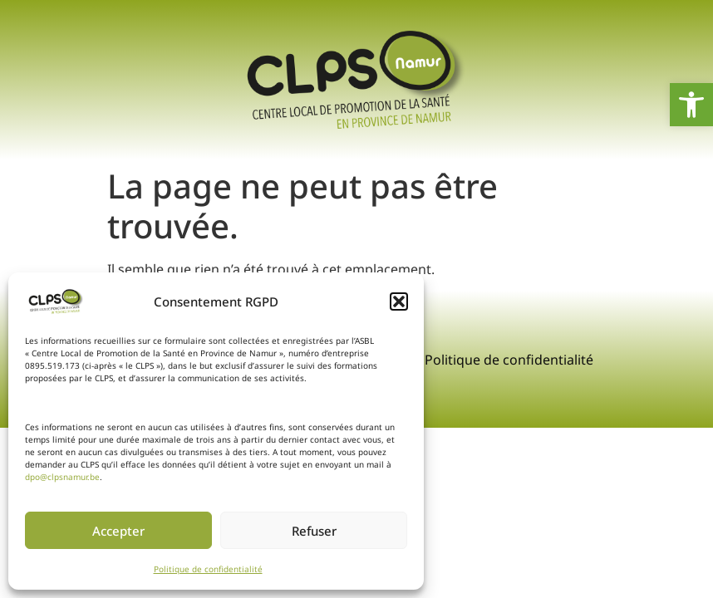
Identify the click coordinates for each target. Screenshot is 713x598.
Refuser (314, 530)
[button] (399, 301)
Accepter (118, 530)
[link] (691, 104)
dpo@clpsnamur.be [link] (62, 477)
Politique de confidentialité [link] (208, 569)
